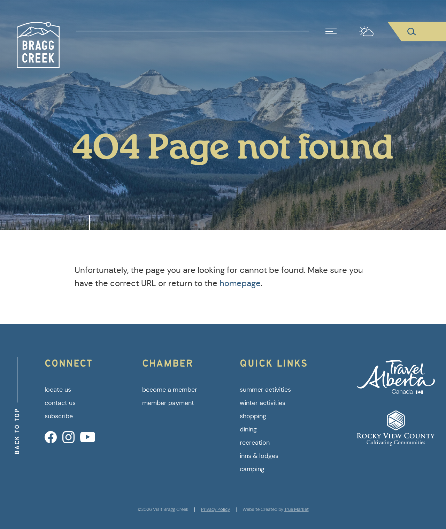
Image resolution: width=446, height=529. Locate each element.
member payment (168, 403)
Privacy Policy (215, 509)
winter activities (262, 403)
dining (248, 429)
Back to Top (17, 431)
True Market (296, 509)
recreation (255, 442)
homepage (240, 283)
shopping (253, 416)
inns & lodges (259, 456)
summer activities (265, 389)
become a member (169, 389)
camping (252, 469)
